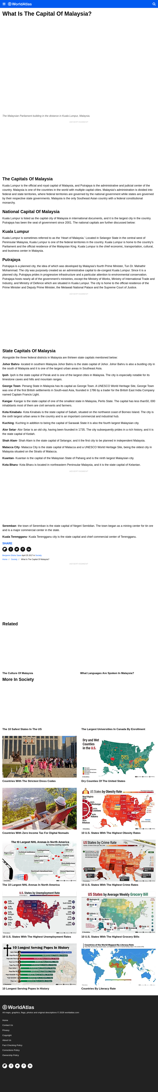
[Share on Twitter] (16, 549)
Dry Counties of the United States (103, 781)
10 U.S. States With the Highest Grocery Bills (110, 936)
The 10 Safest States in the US (22, 729)
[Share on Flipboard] (4, 549)
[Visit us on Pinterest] (23, 1066)
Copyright (7, 1035)
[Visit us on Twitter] (17, 1066)
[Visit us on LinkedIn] (30, 1066)
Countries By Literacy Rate (98, 988)
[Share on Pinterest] (22, 549)
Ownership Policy (10, 1055)
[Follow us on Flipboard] (4, 1066)
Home (5, 1020)
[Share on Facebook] (10, 549)
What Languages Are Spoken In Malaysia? (107, 673)
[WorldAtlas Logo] (21, 4)
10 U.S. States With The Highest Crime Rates (109, 884)
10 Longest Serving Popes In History (25, 988)
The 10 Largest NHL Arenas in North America (31, 884)
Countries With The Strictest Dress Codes (29, 781)
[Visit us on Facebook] (11, 1066)
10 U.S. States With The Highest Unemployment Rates (36, 936)
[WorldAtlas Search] (154, 4)
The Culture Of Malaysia (17, 673)
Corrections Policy (11, 1050)
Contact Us (7, 1025)
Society (38, 555)
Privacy (5, 1030)
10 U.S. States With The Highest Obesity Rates (111, 832)
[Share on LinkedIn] (28, 549)
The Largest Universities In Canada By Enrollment (113, 729)
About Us (6, 1040)
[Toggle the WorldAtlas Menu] (4, 4)
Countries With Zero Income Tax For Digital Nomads (35, 832)
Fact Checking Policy (12, 1045)
